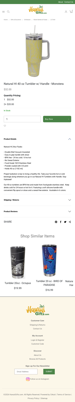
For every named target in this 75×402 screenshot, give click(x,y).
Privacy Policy (33, 398)
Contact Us (68, 2)
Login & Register (37, 340)
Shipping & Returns (37, 325)
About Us (37, 355)
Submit (49, 371)
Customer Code (37, 344)
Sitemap (44, 398)
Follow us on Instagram (37, 379)
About (60, 2)
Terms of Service (64, 394)
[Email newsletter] (25, 371)
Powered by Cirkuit (47, 394)
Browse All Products (37, 359)
